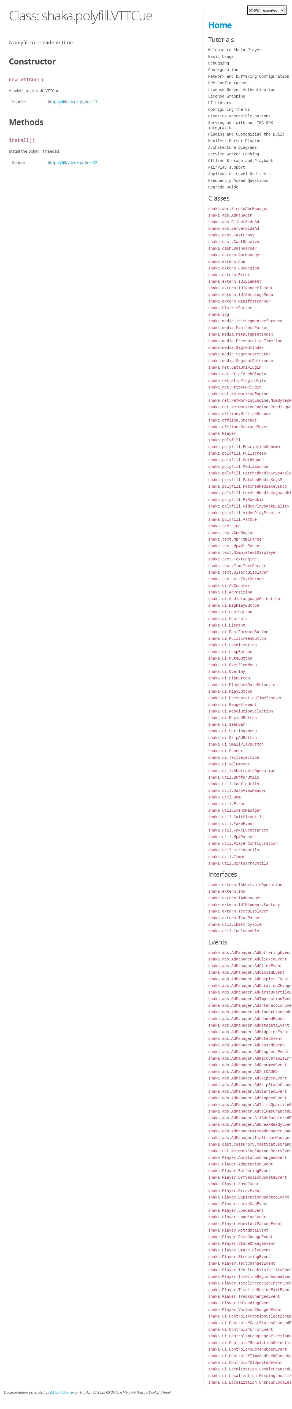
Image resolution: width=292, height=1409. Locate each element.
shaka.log (218, 314)
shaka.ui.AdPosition (230, 592)
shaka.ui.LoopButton (230, 651)
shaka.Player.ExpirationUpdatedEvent (248, 1197)
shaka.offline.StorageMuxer (238, 427)
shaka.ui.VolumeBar (229, 764)
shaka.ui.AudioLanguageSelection (244, 598)
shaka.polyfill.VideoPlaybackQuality (248, 506)
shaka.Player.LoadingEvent (237, 1217)
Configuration (223, 69)
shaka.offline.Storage (232, 420)
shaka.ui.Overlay (226, 671)
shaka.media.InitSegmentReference (245, 321)
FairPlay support (226, 167)
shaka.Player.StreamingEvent (239, 1256)
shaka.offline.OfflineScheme (239, 413)
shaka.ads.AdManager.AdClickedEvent (247, 959)
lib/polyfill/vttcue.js (65, 101)
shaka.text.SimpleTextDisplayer (243, 552)
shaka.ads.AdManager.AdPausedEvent (246, 1045)
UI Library (219, 103)
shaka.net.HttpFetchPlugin (237, 374)
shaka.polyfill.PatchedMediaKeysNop (247, 486)
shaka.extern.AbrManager (234, 255)
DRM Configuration (228, 83)
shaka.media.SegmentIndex (236, 347)
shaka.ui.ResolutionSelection (240, 711)
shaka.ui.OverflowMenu (232, 665)
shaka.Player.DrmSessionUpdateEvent (247, 1177)
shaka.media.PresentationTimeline (245, 341)
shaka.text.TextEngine (232, 559)
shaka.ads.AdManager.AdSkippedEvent (247, 1078)
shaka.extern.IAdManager (234, 898)
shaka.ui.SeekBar (226, 724)
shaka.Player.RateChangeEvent (240, 1237)
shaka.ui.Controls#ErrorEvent (240, 1329)
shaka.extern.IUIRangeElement (240, 288)
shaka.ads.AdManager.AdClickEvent (245, 965)
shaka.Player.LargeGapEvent (238, 1203)
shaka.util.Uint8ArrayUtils (238, 863)
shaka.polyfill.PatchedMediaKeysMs (246, 479)
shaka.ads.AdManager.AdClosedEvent (246, 972)
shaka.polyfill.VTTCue (232, 519)
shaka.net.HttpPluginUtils (237, 380)
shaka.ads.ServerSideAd (233, 228)
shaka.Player (222, 433)
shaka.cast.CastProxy (231, 235)
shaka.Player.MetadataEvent (238, 1230)
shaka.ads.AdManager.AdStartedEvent (247, 1091)
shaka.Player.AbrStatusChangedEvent (247, 1157)
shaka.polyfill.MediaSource (238, 466)
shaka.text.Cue (224, 526)
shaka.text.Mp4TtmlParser (236, 539)
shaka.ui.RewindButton (232, 717)
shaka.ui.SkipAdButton (232, 737)
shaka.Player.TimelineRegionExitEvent (249, 1289)
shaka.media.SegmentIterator (239, 354)
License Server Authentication (241, 89)
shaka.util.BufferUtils (233, 777)
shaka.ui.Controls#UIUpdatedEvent (245, 1362)
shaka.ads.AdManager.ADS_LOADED (243, 1071)
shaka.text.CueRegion (231, 532)
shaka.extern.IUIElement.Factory (244, 904)
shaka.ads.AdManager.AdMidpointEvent (248, 1032)
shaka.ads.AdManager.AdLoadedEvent (246, 1018)
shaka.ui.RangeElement (232, 704)
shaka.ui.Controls (228, 618)
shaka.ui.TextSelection (233, 757)
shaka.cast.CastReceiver (234, 241)
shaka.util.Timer (226, 856)
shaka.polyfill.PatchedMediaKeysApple (249, 473)
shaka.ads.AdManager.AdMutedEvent (245, 1038)
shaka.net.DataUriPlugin (234, 367)
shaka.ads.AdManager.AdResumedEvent (247, 1065)
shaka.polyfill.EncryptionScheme (244, 446)
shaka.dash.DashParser (232, 248)
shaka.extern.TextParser (234, 918)
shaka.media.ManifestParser (238, 327)
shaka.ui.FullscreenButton (237, 638)
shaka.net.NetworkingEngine (238, 393)
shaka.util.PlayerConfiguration (243, 843)
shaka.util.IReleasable (233, 931)
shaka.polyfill (224, 440)
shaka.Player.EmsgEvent (233, 1184)
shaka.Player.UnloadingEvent (239, 1303)
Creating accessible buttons (239, 116)
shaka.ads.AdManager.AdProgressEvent (248, 1051)
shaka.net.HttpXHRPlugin (234, 387)
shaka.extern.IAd (226, 891)
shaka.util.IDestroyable (234, 924)
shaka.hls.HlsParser (230, 308)
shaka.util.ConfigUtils (233, 784)
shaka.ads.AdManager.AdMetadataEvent (248, 1025)
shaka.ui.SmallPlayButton (236, 744)
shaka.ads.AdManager (230, 215)
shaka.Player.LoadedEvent (236, 1210)
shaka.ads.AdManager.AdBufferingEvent (249, 952)
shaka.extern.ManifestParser (239, 301)
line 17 (91, 101)
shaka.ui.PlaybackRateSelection (243, 684)
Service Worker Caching (233, 154)
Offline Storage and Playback (240, 160)
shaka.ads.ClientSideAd (233, 222)
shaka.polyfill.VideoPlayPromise (244, 512)
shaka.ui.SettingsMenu (232, 731)
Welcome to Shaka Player (234, 50)
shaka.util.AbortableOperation (241, 770)
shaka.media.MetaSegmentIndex (240, 334)
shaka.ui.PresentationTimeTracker (245, 698)
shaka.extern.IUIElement (234, 281)
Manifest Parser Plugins (234, 141)
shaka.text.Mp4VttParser (234, 546)
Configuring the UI (229, 109)
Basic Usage (221, 56)
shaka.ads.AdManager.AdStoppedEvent (247, 1098)
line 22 (91, 162)
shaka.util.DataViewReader (237, 790)
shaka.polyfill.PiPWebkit (236, 499)
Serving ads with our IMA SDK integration (240, 125)
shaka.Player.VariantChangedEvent (245, 1309)
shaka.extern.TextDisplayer (238, 911)
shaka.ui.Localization (232, 645)
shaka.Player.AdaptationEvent (240, 1164)
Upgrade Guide (223, 187)
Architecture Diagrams (232, 147)
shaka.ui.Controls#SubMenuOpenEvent (247, 1349)
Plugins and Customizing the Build (246, 134)
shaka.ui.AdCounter (229, 585)
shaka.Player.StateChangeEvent (241, 1243)
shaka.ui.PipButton (229, 678)
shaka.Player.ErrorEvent (234, 1190)
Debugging (218, 63)
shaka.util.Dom (224, 797)
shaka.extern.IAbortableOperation (245, 884)
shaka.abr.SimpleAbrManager (238, 208)
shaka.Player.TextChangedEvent (241, 1263)
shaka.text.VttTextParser (236, 579)
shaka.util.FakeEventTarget (238, 830)
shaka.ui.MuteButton (230, 658)
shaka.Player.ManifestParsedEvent (245, 1223)
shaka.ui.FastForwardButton (238, 632)
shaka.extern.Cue (226, 261)
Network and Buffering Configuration (248, 76)
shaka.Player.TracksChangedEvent (244, 1296)
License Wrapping (226, 96)
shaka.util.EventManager (234, 810)
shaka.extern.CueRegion (233, 268)
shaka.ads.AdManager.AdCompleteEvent (248, 979)
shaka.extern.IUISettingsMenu (240, 294)
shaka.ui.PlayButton (230, 691)
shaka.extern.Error (229, 274)
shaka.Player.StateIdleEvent (239, 1250)
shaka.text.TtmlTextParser (237, 565)
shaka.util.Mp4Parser (231, 837)
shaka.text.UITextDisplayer (238, 572)
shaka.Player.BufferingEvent (239, 1170)
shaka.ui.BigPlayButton (233, 605)
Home (220, 25)
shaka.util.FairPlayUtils (236, 817)
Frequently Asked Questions (238, 180)
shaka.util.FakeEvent (231, 823)
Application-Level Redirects (239, 174)
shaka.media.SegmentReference (240, 360)
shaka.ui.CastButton (230, 612)
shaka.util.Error (226, 803)
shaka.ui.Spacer (225, 751)
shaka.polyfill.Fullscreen (237, 453)
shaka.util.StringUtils (233, 850)
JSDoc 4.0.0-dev (62, 1392)
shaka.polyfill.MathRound (236, 460)
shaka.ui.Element (226, 625)
